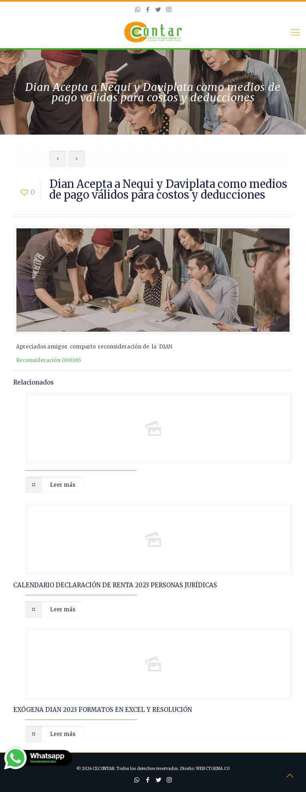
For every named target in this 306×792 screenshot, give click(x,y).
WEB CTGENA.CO (213, 768)
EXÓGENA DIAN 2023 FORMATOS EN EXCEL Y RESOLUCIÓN (102, 709)
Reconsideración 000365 (48, 360)
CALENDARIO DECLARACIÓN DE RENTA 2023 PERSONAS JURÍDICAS (115, 585)
